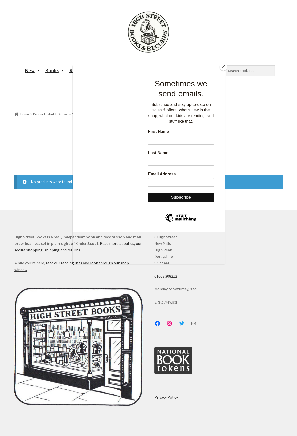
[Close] (223, 67)
